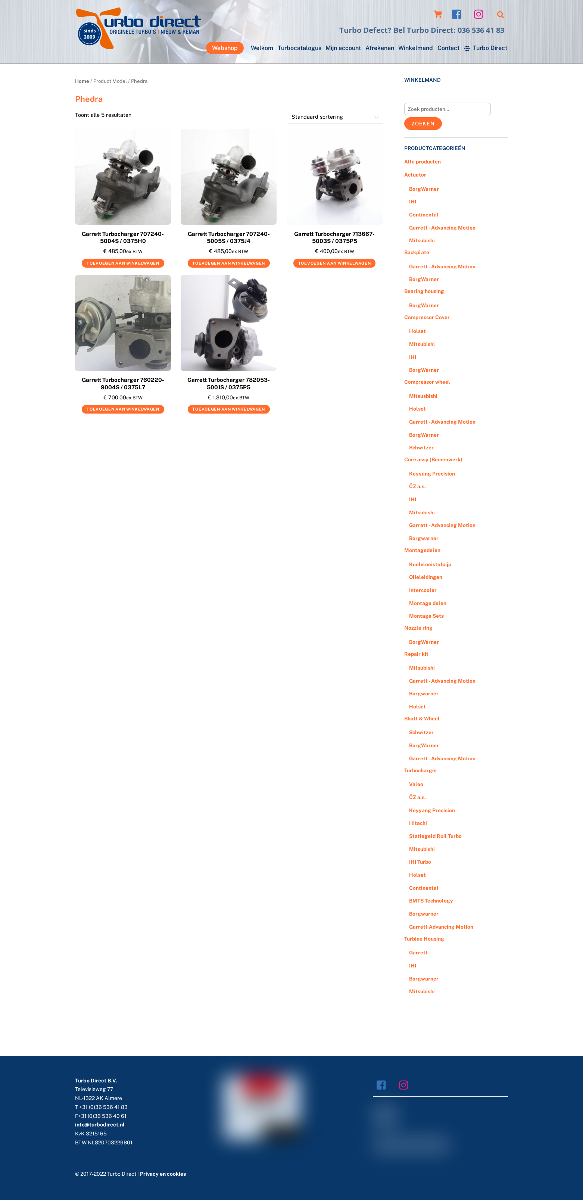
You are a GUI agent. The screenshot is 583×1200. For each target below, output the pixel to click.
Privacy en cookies (163, 1174)
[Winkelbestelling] (335, 117)
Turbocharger (420, 770)
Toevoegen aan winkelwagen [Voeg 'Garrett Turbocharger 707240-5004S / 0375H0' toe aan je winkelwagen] (123, 263)
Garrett (418, 953)
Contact (448, 48)
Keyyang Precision (432, 474)
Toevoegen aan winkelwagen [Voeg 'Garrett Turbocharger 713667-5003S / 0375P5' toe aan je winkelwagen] (334, 263)
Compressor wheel (427, 382)
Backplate (416, 252)
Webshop (225, 48)
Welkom (262, 48)
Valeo (416, 784)
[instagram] (480, 13)
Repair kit (416, 654)
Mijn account (343, 48)
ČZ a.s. (417, 486)
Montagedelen (422, 550)
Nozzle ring (418, 628)
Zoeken (423, 124)
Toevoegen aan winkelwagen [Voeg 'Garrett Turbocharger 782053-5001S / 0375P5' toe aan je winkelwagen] (228, 409)
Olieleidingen (425, 577)
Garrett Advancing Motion (441, 927)
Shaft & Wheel (422, 718)
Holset (417, 331)
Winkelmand (415, 48)
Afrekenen (379, 48)
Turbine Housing (424, 939)
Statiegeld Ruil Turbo (435, 836)
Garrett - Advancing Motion (442, 228)
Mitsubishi (422, 240)
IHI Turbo (420, 862)
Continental (424, 215)
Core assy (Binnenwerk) (433, 459)
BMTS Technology (431, 901)
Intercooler (423, 590)
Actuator (415, 175)
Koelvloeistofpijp (430, 564)
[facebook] (458, 13)
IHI (412, 202)
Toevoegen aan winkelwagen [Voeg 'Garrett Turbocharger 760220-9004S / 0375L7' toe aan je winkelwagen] (123, 409)
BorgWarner (424, 189)
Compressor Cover (427, 317)
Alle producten (422, 162)
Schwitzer (421, 448)
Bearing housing (424, 291)
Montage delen (427, 603)
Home (82, 81)
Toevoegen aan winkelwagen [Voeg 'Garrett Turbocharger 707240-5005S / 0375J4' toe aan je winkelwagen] (228, 263)
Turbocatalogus (299, 48)
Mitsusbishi (423, 396)
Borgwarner (424, 538)
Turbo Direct (485, 48)
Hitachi (418, 823)
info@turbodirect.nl (100, 1125)
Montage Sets (426, 616)
